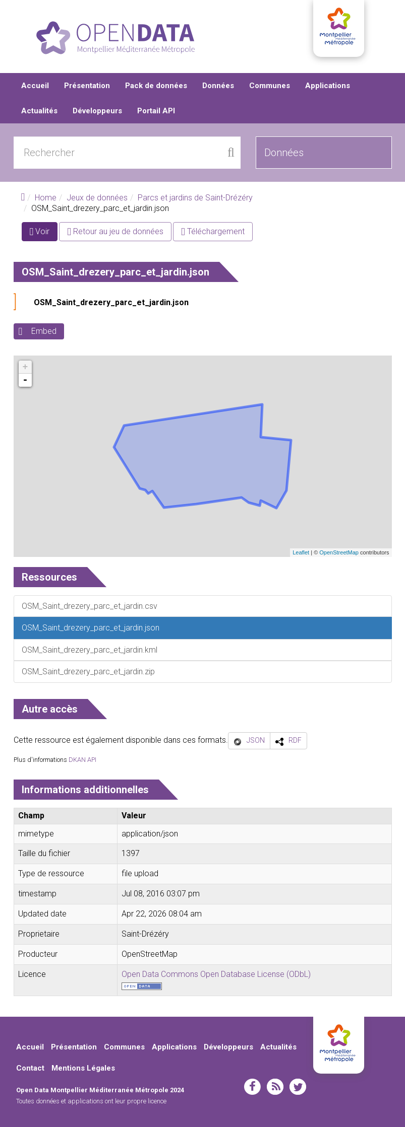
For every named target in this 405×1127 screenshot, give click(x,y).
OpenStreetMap (339, 552)
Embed (43, 331)
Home (45, 197)
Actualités (39, 110)
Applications (327, 85)
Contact (30, 1068)
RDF (295, 740)
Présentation (87, 85)
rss (275, 1087)
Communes (269, 85)
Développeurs (97, 110)
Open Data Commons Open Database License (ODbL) (216, 974)
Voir (44, 233)
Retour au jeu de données (115, 231)
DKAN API (82, 759)
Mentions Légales (83, 1068)
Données (218, 85)
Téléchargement (213, 231)
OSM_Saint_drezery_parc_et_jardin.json (111, 302)
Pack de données (156, 85)
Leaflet (301, 552)
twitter (298, 1087)
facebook (252, 1087)
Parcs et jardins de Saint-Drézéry (195, 197)
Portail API (156, 110)
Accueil (35, 85)
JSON (256, 740)
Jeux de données (97, 197)
